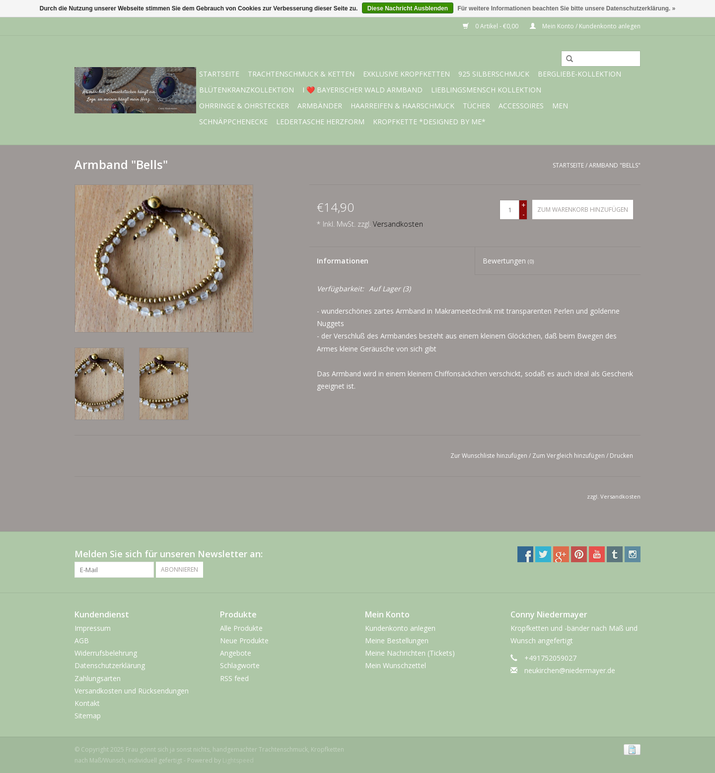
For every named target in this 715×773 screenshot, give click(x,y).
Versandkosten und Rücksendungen (131, 690)
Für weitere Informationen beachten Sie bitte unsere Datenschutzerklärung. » (566, 8)
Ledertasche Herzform (320, 121)
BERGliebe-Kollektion (579, 74)
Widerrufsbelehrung (105, 653)
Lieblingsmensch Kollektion (486, 89)
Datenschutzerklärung (109, 665)
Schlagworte (240, 665)
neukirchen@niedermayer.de (569, 670)
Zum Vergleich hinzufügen (569, 455)
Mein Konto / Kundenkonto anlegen (585, 26)
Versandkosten (398, 224)
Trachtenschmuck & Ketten (301, 74)
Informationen (342, 260)
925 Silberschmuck (493, 74)
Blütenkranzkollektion (246, 89)
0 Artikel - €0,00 (491, 26)
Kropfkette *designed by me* (429, 121)
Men (560, 105)
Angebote (235, 653)
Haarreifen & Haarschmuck (402, 105)
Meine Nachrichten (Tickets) (410, 653)
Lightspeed (238, 760)
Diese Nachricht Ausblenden (407, 8)
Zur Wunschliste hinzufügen (488, 455)
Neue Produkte (244, 640)
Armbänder (319, 105)
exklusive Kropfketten (406, 74)
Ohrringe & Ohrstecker (244, 105)
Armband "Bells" (615, 165)
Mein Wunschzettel (395, 665)
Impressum (92, 628)
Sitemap (87, 715)
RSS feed (234, 678)
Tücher (476, 105)
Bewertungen (508, 260)
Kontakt (87, 703)
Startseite (219, 74)
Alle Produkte (241, 628)
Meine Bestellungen (397, 640)
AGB (81, 640)
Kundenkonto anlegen (400, 628)
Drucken (621, 455)
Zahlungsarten (97, 678)
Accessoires (521, 105)
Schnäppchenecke (233, 121)
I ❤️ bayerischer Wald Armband (362, 89)
